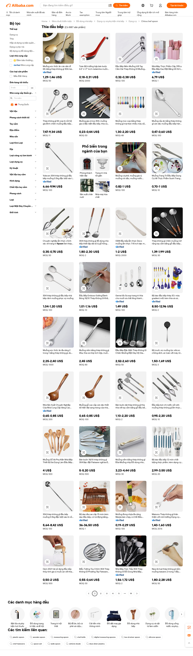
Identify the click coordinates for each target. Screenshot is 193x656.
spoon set (36, 644)
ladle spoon (54, 644)
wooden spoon (37, 637)
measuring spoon (59, 637)
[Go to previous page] (88, 593)
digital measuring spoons (103, 637)
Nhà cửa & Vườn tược (62, 21)
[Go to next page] (137, 593)
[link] (189, 627)
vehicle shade (73, 644)
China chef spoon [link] (149, 21)
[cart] (152, 6)
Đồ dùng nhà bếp (84, 21)
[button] (110, 5)
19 (131, 593)
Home (44, 21)
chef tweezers (17, 644)
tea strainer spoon (130, 637)
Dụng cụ (133, 21)
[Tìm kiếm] (121, 5)
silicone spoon (153, 637)
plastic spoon (17, 637)
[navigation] (23, 307)
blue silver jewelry (95, 644)
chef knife (79, 637)
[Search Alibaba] (74, 5)
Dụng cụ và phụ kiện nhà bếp (110, 21)
